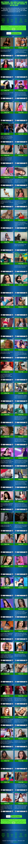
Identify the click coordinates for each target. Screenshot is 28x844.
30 (7, 29)
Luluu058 (17, 101)
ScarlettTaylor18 (18, 620)
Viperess (3, 662)
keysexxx (3, 403)
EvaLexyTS (17, 706)
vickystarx (3, 144)
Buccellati (3, 641)
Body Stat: (7, 47)
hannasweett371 (18, 209)
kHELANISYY (18, 447)
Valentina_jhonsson (5, 771)
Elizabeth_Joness (5, 187)
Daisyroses (3, 166)
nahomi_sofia (18, 295)
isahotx (16, 231)
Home (8, 33)
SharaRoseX (3, 468)
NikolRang (17, 166)
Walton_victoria (18, 533)
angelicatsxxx (18, 727)
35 (22, 29)
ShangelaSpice (18, 425)
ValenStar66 (3, 317)
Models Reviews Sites (3, 20)
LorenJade (17, 684)
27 (24, 26)
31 (10, 29)
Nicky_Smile (17, 58)
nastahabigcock (4, 209)
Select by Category (16, 33)
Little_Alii (17, 749)
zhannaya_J (3, 620)
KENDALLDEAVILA (19, 144)
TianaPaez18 (4, 555)
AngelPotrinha (18, 338)
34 (19, 29)
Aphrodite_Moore (19, 641)
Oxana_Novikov (4, 490)
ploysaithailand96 (5, 533)
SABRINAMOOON (19, 597)
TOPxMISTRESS (4, 122)
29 (4, 29)
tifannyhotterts (18, 382)
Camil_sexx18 (18, 468)
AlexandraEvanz (4, 447)
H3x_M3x (17, 662)
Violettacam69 (18, 187)
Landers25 (17, 403)
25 (18, 26)
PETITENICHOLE (5, 511)
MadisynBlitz (4, 706)
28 (2, 29)
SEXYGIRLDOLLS (5, 597)
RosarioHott (17, 576)
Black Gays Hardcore (21, 20)
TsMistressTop (4, 684)
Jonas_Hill (17, 79)
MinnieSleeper (18, 317)
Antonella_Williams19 (6, 58)
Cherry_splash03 (19, 360)
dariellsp (17, 792)
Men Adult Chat (8, 20)
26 (21, 26)
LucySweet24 (4, 338)
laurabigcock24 (4, 79)
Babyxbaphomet (18, 490)
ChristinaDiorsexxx (5, 101)
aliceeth (16, 252)
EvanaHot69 (3, 425)
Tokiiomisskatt (4, 360)
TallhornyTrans (4, 252)
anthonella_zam (18, 273)
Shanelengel (3, 382)
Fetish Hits (16, 841)
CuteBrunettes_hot (19, 36)
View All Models (5, 26)
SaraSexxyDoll (18, 771)
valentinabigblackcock (6, 749)
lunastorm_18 (4, 792)
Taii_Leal (17, 122)
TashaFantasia (18, 511)
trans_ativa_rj (4, 295)
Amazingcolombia (5, 36)
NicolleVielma (18, 555)
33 (16, 29)
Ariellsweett (3, 727)
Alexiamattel (3, 576)
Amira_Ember (4, 231)
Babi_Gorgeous (4, 273)
